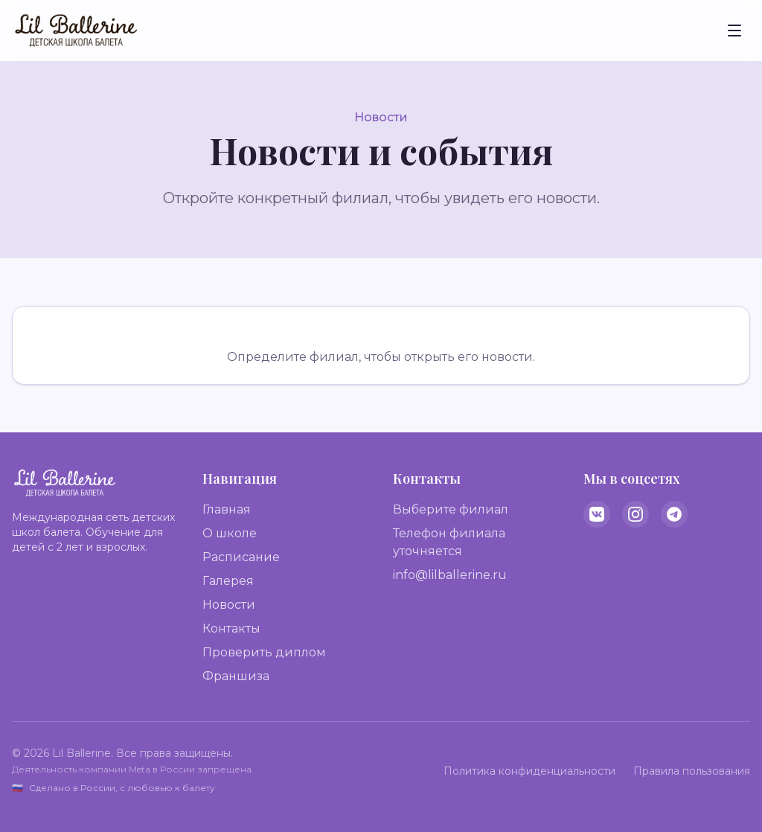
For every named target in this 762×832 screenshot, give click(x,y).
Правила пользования (691, 771)
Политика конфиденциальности (529, 771)
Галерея (228, 581)
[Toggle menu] (734, 30)
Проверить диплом (264, 652)
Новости (228, 605)
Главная (226, 509)
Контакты (231, 628)
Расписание (241, 557)
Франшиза (235, 676)
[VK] (596, 514)
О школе (229, 533)
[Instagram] (635, 514)
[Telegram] (674, 514)
